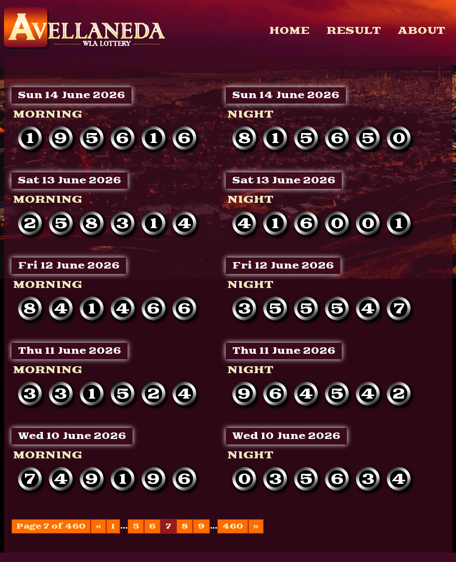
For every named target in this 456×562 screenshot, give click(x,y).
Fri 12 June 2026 (69, 266)
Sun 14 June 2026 (71, 95)
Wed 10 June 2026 (72, 436)
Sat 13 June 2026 (69, 180)
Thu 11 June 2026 (69, 351)
